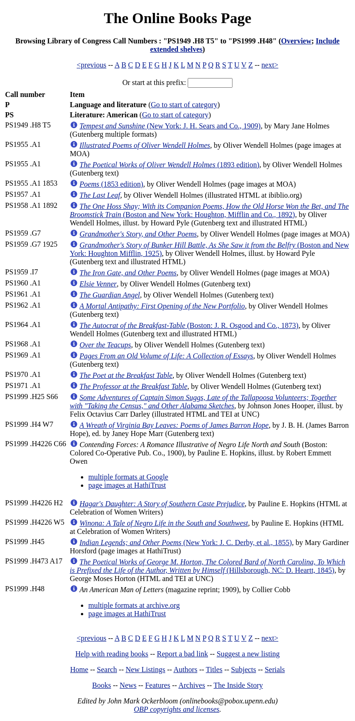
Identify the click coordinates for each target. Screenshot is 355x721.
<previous (91, 65)
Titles (214, 669)
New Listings (145, 669)
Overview (296, 41)
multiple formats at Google (128, 477)
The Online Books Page (177, 18)
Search (107, 669)
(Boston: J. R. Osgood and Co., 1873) (189, 325)
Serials (275, 669)
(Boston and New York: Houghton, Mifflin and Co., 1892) (209, 210)
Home (79, 669)
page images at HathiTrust (127, 485)
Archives (191, 685)
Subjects (243, 669)
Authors (185, 669)
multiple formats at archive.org (134, 605)
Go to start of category (184, 105)
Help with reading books (111, 654)
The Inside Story (238, 685)
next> (270, 65)
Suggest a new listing (248, 654)
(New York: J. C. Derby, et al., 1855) (186, 542)
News (128, 685)
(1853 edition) (111, 184)
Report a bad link (182, 654)
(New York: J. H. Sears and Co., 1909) (170, 126)
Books (101, 685)
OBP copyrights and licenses (176, 709)
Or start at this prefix (153, 82)
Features (157, 685)
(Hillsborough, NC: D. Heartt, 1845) (207, 566)
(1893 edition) (169, 165)
